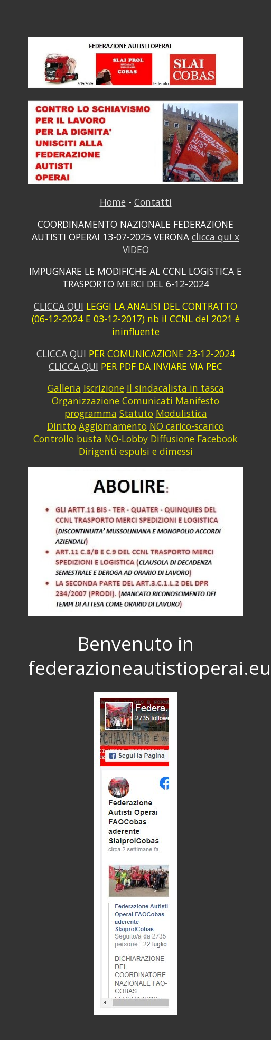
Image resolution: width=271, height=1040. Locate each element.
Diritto (61, 426)
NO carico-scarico (186, 426)
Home (113, 202)
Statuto (136, 413)
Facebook (217, 438)
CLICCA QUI (58, 306)
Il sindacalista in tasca (175, 388)
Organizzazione (85, 400)
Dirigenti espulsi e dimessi (136, 451)
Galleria (64, 388)
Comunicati (147, 400)
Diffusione (172, 438)
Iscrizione (103, 388)
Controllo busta (67, 438)
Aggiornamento (113, 426)
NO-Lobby (126, 438)
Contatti (153, 202)
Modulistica (181, 413)
